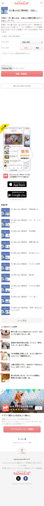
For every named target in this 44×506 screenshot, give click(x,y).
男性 (37, 48)
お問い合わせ (37, 463)
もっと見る (22, 320)
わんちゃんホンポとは (9, 463)
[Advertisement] (22, 108)
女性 (26, 48)
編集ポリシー (21, 463)
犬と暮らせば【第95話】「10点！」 (23, 10)
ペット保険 (28, 442)
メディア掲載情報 (36, 468)
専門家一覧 (5, 468)
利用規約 (29, 463)
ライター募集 (22, 465)
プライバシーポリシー (16, 468)
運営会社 (27, 468)
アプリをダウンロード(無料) (22, 429)
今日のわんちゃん (18, 442)
